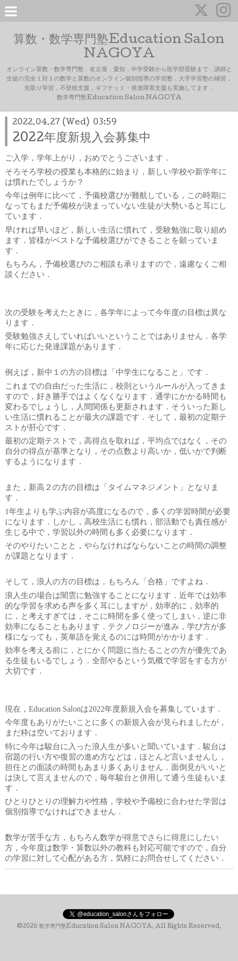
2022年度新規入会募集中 (81, 138)
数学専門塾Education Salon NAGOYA (95, 927)
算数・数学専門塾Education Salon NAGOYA (119, 47)
